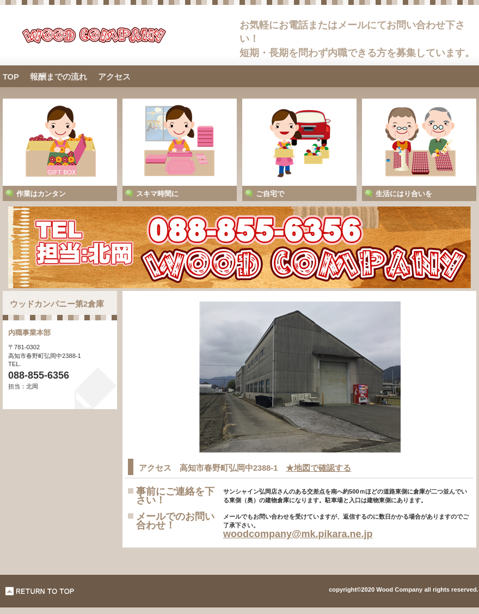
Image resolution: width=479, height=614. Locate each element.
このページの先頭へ (40, 591)
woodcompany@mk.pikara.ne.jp (298, 533)
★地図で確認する (318, 468)
